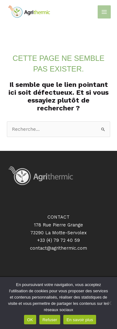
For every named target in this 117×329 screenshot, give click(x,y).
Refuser (49, 319)
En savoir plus (79, 319)
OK (30, 319)
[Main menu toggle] (104, 12)
